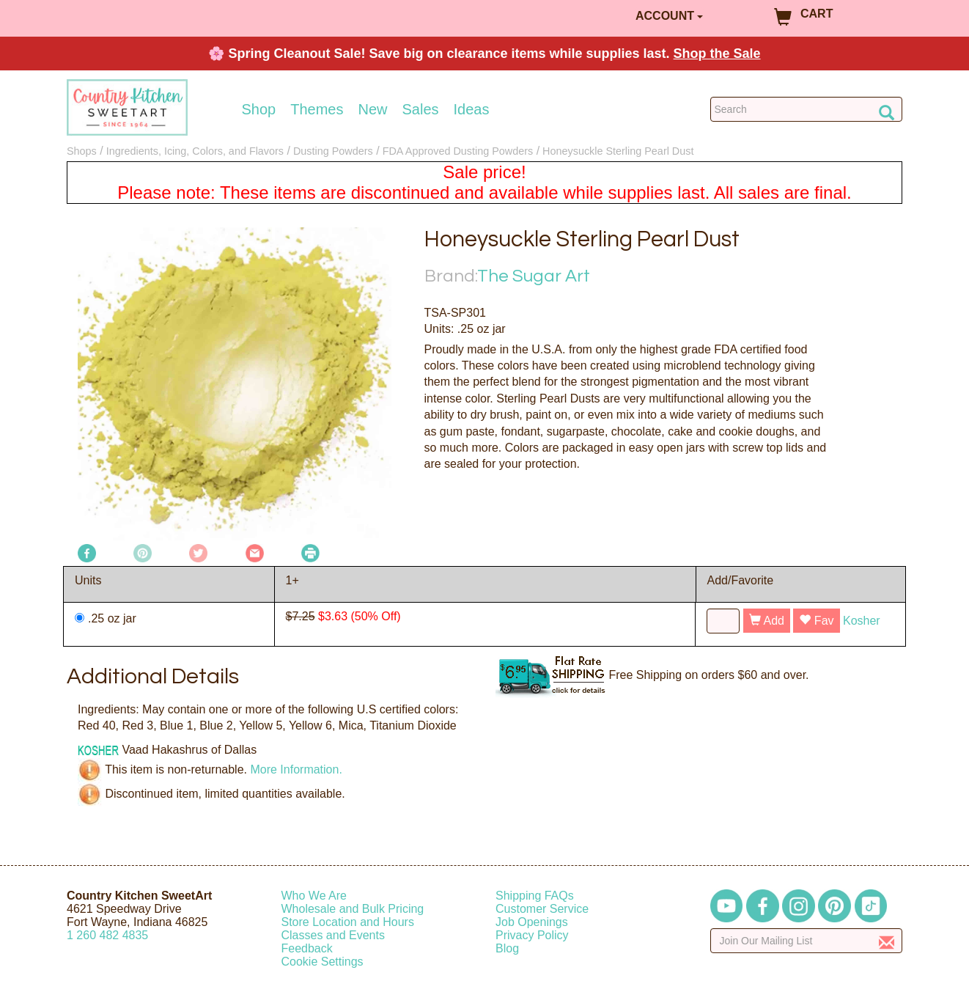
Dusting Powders (333, 151)
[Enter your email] (806, 940)
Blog (507, 948)
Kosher (861, 620)
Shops (82, 151)
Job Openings (531, 922)
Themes (316, 109)
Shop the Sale (717, 53)
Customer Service (542, 909)
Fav (816, 620)
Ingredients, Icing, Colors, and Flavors (195, 151)
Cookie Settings (322, 961)
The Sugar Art (533, 276)
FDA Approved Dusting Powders (458, 151)
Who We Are (314, 895)
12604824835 (107, 935)
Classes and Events (333, 935)
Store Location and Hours (347, 922)
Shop (259, 109)
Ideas (472, 109)
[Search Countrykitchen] (806, 109)
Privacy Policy (532, 935)
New (372, 109)
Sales (420, 109)
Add (766, 620)
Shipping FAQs (534, 895)
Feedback (307, 948)
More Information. (296, 769)
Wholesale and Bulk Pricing (352, 909)
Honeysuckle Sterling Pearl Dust (617, 151)
